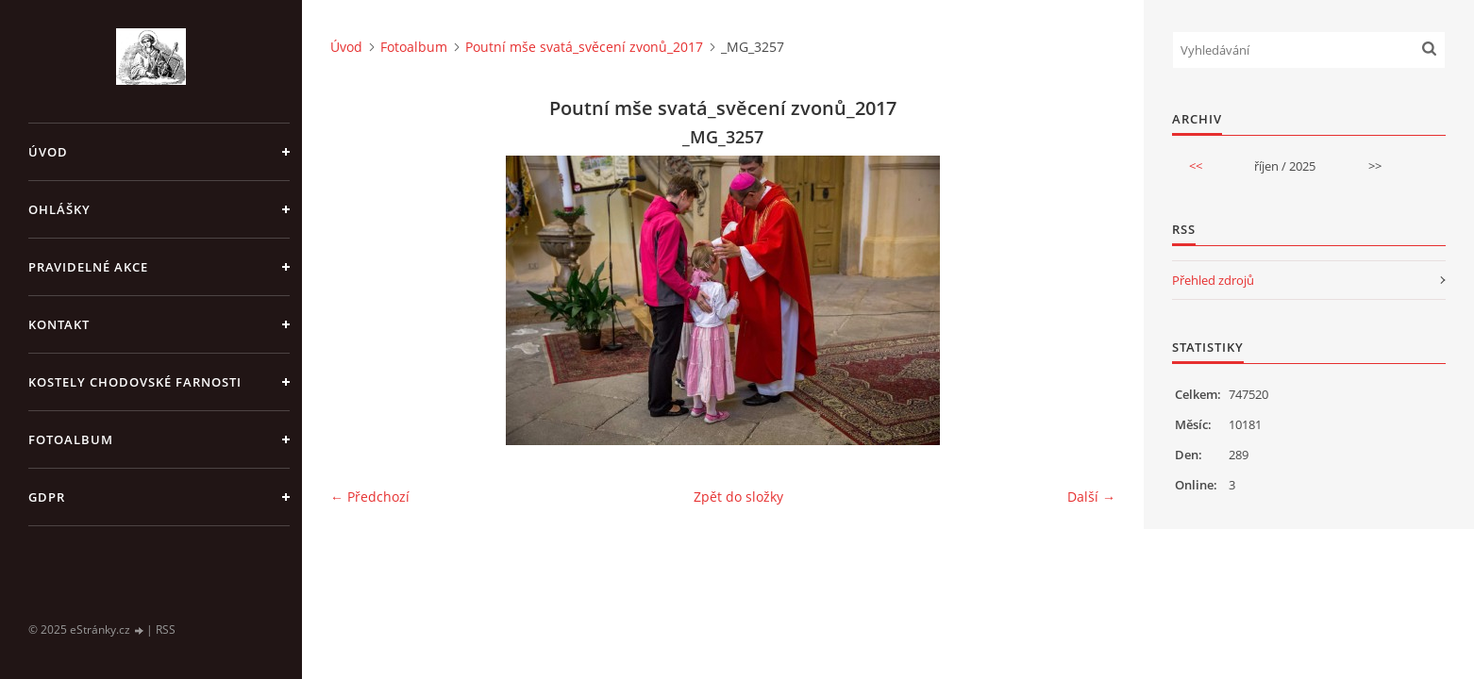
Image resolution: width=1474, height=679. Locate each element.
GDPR (46, 497)
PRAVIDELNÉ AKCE (88, 266)
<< (1195, 165)
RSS (166, 629)
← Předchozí (370, 496)
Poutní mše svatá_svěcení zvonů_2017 (584, 47)
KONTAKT (59, 324)
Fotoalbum (70, 439)
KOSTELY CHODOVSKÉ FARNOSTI (135, 381)
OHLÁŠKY (59, 209)
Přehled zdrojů (1213, 280)
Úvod (48, 151)
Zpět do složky (738, 496)
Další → (1091, 496)
